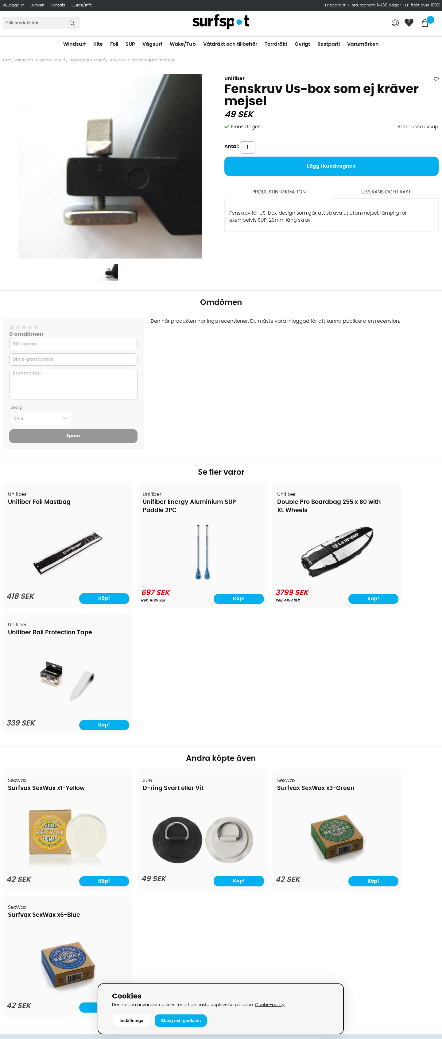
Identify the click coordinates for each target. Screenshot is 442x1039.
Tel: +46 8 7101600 (137, 971)
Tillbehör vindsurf (49, 60)
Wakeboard (238, 833)
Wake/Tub (183, 44)
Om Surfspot (21, 806)
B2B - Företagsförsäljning (36, 861)
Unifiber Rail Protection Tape (381, 502)
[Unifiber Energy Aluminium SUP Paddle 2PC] (166, 580)
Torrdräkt (276, 44)
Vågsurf (152, 44)
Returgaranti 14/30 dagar (376, 5)
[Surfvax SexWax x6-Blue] (386, 739)
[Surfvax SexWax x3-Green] (276, 739)
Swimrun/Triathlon (246, 861)
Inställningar (132, 1020)
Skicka (423, 848)
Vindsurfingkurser (27, 898)
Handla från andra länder (37, 842)
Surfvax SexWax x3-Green (267, 662)
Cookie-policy (270, 1004)
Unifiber (234, 78)
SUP (130, 44)
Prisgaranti (336, 5)
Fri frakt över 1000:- (423, 5)
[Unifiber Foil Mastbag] (55, 581)
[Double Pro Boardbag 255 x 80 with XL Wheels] (276, 580)
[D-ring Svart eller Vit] (166, 736)
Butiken (37, 5)
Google (342, 891)
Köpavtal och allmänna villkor (42, 815)
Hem (7, 60)
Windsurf (74, 44)
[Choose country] (395, 23)
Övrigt (302, 44)
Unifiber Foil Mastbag (39, 502)
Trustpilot (344, 952)
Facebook (345, 922)
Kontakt (58, 5)
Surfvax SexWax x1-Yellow (46, 662)
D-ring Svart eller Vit (148, 662)
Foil (114, 44)
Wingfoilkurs (20, 907)
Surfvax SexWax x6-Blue (375, 662)
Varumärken (363, 44)
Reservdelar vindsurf (86, 60)
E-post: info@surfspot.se (146, 981)
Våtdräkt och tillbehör (230, 44)
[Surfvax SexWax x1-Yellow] (55, 739)
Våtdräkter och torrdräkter (256, 852)
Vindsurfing (238, 806)
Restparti (328, 44)
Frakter (14, 833)
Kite (98, 44)
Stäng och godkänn (181, 1020)
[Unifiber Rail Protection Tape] (386, 581)
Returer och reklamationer (38, 852)
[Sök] (41, 23)
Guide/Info (82, 5)
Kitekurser (18, 888)
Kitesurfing (237, 815)
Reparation (19, 879)
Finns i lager (245, 126)
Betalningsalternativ (31, 824)
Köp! (85, 598)
